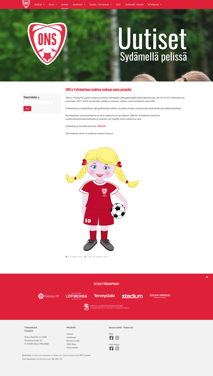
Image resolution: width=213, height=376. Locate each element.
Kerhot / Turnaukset (101, 4)
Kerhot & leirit (73, 340)
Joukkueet (79, 4)
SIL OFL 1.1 (57, 359)
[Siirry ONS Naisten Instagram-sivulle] (117, 349)
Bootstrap (26, 355)
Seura (53, 4)
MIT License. (85, 355)
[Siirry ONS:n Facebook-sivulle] (111, 338)
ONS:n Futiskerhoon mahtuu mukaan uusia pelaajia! (98, 89)
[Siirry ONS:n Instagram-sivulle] (117, 338)
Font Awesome (29, 359)
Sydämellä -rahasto (134, 4)
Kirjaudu (154, 4)
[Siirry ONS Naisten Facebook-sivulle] (111, 349)
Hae (27, 108)
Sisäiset (39, 4)
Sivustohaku (31, 97)
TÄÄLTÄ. (101, 126)
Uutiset (64, 4)
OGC (118, 4)
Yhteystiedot (72, 347)
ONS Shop (71, 344)
